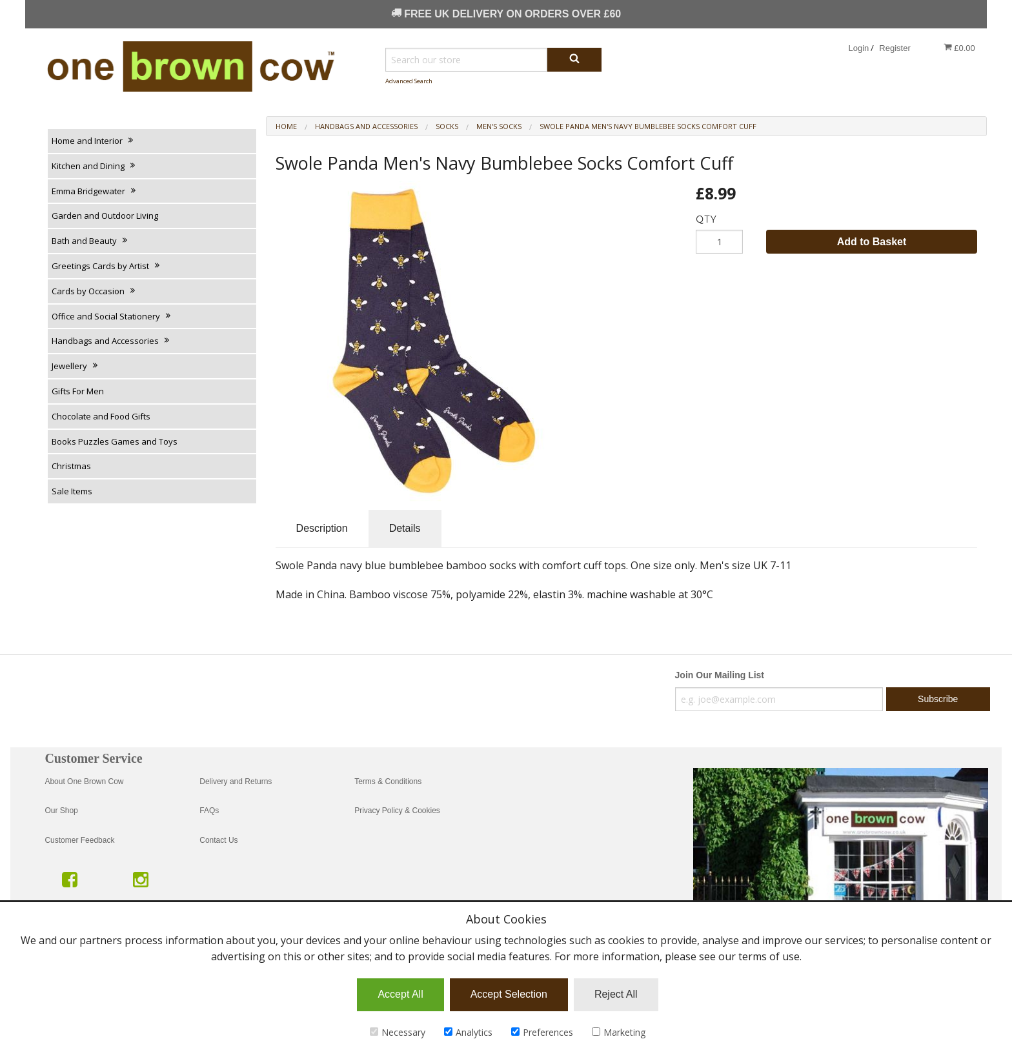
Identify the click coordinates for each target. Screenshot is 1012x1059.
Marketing (618, 1032)
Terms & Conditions (387, 781)
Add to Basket (872, 241)
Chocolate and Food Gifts (101, 416)
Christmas (71, 466)
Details (405, 528)
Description (322, 528)
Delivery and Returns (235, 781)
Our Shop (61, 810)
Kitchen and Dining (94, 166)
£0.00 (959, 48)
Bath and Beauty (90, 241)
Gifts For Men (78, 391)
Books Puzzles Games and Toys (114, 441)
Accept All (400, 994)
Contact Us (218, 840)
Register (894, 48)
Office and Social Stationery (112, 316)
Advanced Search (408, 81)
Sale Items (72, 491)
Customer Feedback (79, 840)
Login (859, 48)
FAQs (209, 810)
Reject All (616, 994)
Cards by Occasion (94, 291)
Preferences (542, 1032)
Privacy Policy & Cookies (397, 810)
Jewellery (75, 366)
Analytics (468, 1032)
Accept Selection (509, 994)
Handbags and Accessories (111, 341)
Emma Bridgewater (94, 191)
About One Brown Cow (84, 781)
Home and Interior (93, 140)
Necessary (397, 1032)
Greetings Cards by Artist (106, 266)
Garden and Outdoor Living (105, 215)
